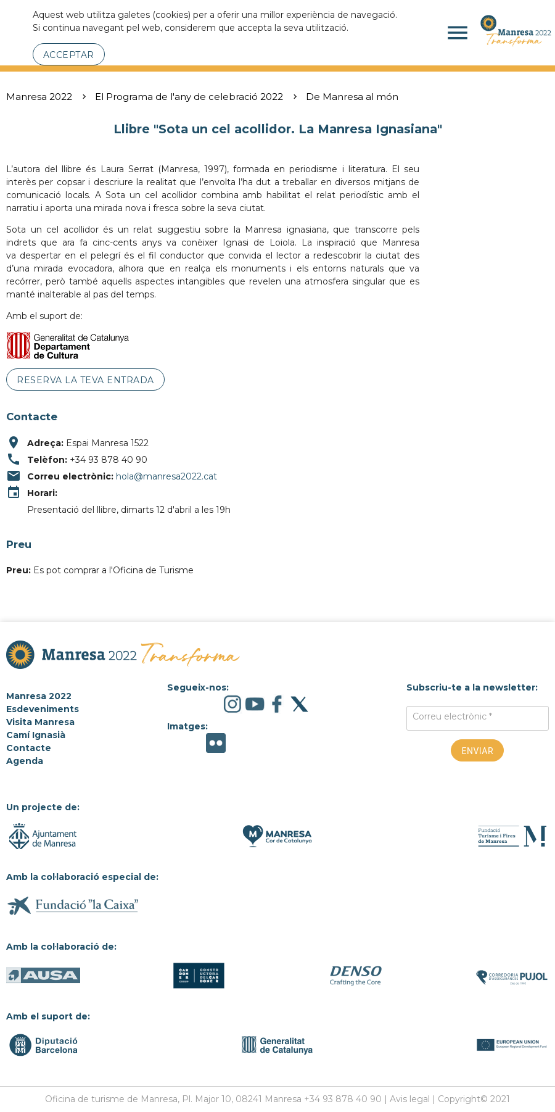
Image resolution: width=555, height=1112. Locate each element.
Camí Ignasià (35, 735)
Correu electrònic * (452, 716)
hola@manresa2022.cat (166, 476)
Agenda (24, 760)
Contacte (28, 747)
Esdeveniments (42, 709)
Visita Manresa (40, 722)
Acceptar (68, 54)
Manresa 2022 (39, 96)
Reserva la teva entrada (85, 380)
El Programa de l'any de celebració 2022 (189, 96)
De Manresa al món (352, 96)
